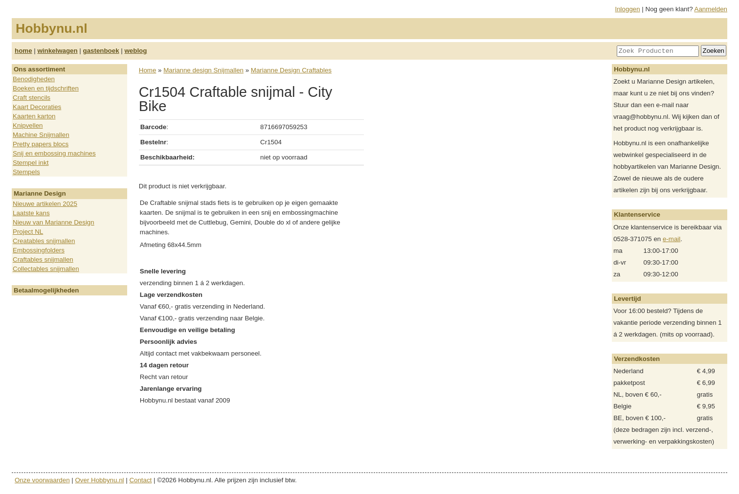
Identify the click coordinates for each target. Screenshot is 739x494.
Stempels (26, 172)
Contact (140, 480)
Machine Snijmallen (41, 134)
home (23, 50)
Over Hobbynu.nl (99, 480)
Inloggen (627, 9)
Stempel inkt (30, 162)
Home (148, 70)
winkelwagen (57, 50)
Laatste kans (31, 213)
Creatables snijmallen (44, 241)
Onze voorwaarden (42, 480)
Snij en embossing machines (54, 153)
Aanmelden (710, 9)
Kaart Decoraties (37, 107)
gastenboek (101, 50)
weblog (135, 50)
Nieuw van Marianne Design (53, 222)
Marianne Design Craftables (291, 70)
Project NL (28, 231)
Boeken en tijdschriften (46, 88)
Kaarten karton (34, 116)
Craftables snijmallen (43, 259)
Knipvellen (28, 125)
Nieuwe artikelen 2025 (45, 203)
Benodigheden (34, 79)
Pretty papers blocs (40, 144)
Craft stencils (31, 97)
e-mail (671, 239)
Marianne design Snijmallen (203, 70)
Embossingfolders (39, 250)
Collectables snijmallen (46, 268)
